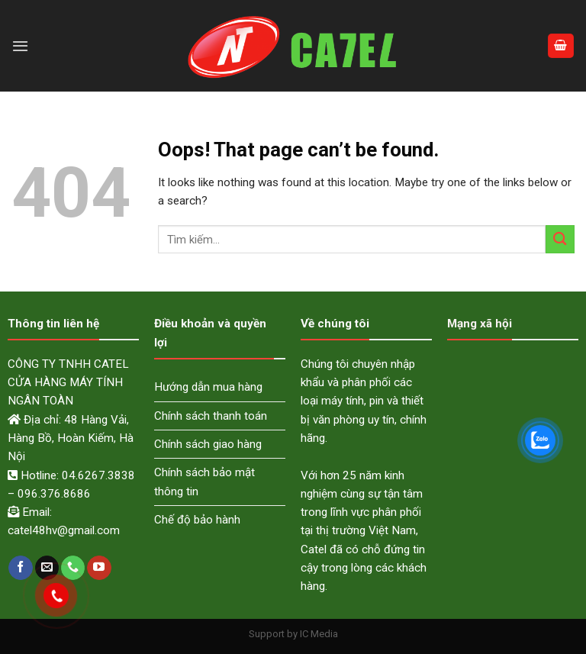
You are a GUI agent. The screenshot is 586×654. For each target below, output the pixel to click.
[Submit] (560, 239)
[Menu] (20, 45)
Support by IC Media (293, 634)
